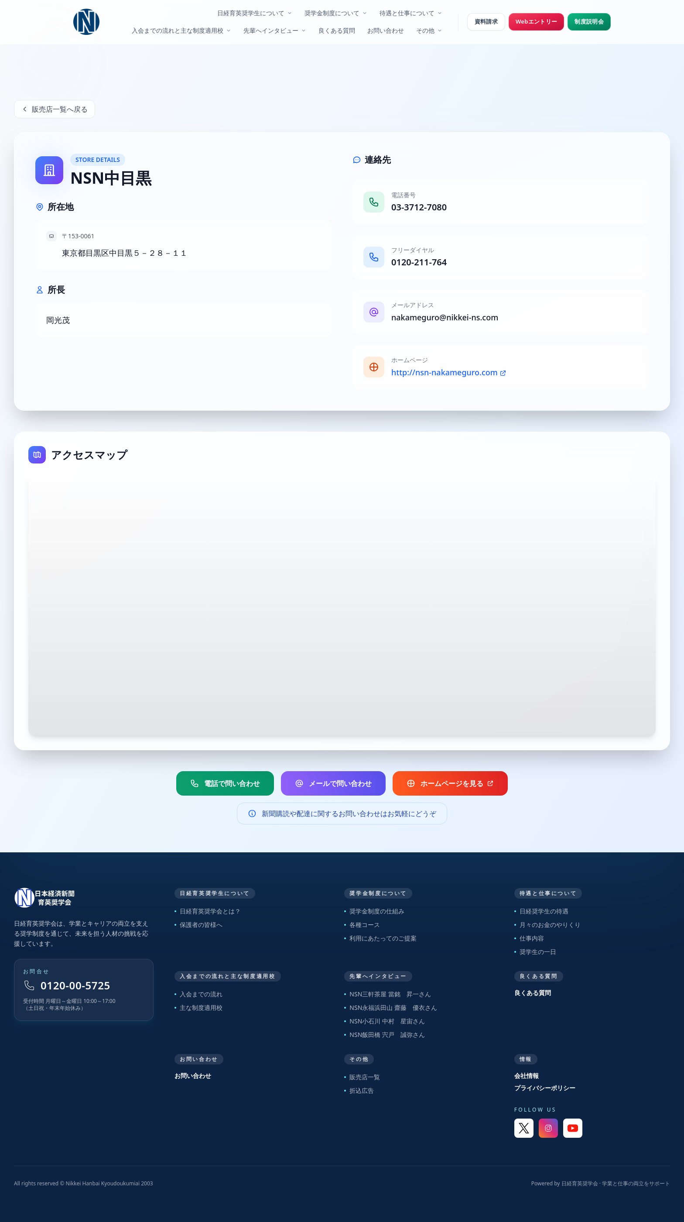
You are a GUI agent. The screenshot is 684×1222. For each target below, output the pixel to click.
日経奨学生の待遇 (541, 911)
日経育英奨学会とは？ (207, 911)
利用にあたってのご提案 (380, 938)
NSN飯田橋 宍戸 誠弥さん (384, 1034)
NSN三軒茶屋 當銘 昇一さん (387, 994)
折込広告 (359, 1090)
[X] (524, 1128)
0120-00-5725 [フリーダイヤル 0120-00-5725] (66, 985)
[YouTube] (572, 1128)
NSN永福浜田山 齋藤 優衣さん (390, 1007)
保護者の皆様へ (198, 924)
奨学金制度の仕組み (374, 911)
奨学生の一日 (535, 951)
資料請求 (486, 21)
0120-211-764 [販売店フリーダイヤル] (419, 262)
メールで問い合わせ (333, 783)
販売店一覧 (362, 1077)
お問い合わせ (192, 1075)
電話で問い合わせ (225, 783)
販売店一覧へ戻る (54, 109)
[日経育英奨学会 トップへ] (86, 22)
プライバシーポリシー (544, 1088)
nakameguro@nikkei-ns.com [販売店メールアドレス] (444, 317)
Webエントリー (536, 21)
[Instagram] (548, 1128)
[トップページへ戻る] (84, 897)
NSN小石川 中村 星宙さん (384, 1021)
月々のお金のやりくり (547, 924)
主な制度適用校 (198, 1007)
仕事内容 (529, 938)
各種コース (362, 924)
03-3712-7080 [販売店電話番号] (419, 207)
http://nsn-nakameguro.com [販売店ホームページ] (448, 372)
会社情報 (526, 1075)
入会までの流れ (198, 994)
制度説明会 (589, 21)
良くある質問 (532, 993)
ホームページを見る (450, 783)
